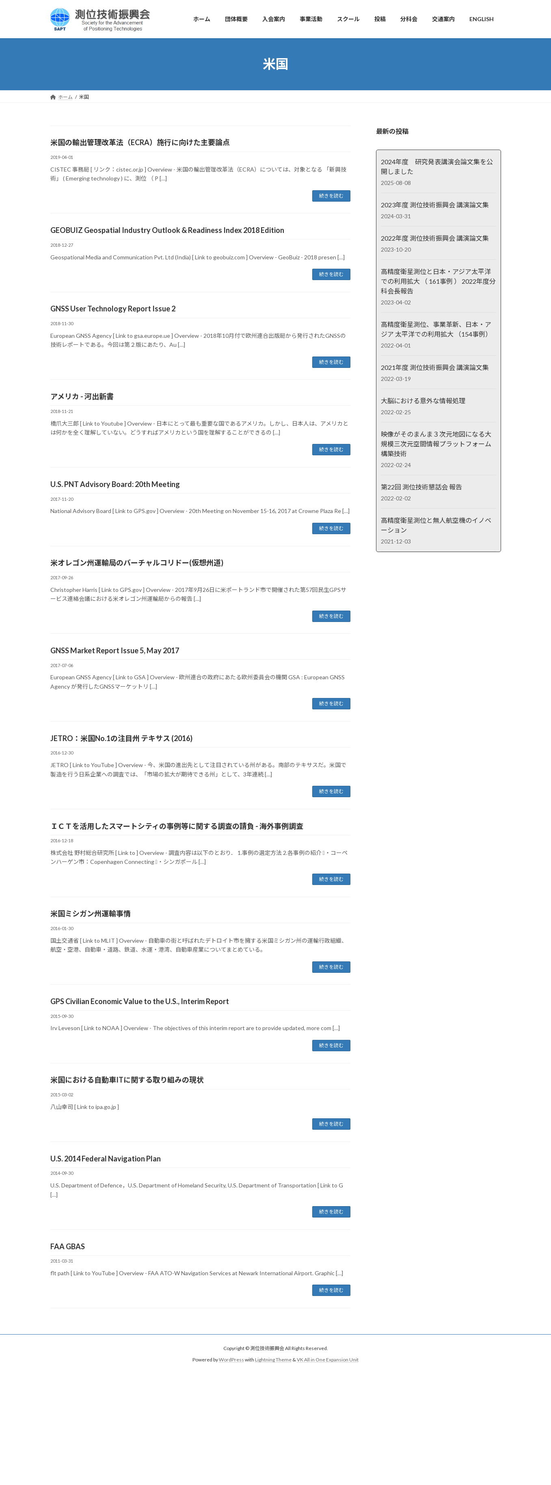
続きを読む (331, 196)
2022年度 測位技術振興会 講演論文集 (434, 238)
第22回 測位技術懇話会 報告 (421, 487)
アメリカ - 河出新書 (82, 396)
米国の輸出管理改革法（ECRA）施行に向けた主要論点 (140, 142)
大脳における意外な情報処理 (422, 400)
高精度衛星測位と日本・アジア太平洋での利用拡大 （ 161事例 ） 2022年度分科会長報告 (437, 281)
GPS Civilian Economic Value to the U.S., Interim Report (139, 1001)
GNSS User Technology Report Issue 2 (112, 308)
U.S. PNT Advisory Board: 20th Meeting (115, 484)
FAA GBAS (67, 1246)
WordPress (231, 1360)
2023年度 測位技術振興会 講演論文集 (434, 205)
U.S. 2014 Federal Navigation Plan (105, 1158)
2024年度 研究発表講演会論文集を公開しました (436, 166)
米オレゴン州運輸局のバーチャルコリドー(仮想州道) (136, 562)
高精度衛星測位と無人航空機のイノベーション (435, 525)
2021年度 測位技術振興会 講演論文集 (434, 367)
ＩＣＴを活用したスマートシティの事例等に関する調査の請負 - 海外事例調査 (176, 826)
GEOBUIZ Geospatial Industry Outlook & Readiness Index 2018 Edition (167, 230)
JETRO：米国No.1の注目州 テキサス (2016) (121, 738)
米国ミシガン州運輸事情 (90, 913)
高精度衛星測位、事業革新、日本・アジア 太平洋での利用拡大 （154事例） (435, 329)
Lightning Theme (273, 1360)
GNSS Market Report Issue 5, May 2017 (114, 650)
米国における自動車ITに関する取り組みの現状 (127, 1079)
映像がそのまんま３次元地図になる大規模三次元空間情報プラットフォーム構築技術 (435, 443)
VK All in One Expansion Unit (328, 1360)
